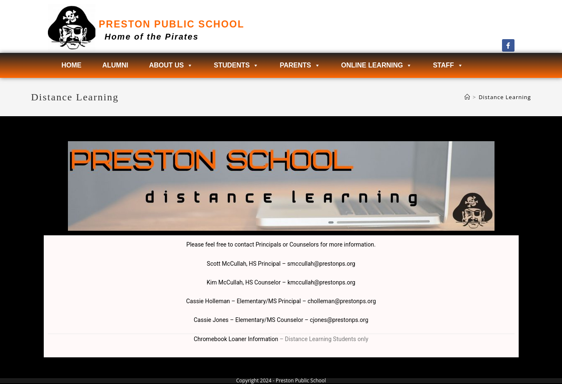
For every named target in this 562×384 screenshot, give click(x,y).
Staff (448, 65)
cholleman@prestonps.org (341, 301)
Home (71, 65)
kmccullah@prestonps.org (321, 282)
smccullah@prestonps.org (321, 263)
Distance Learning (505, 97)
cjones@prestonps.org (339, 320)
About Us (171, 65)
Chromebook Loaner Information (236, 339)
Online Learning (376, 65)
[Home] (467, 97)
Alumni (115, 65)
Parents (300, 65)
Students (236, 65)
